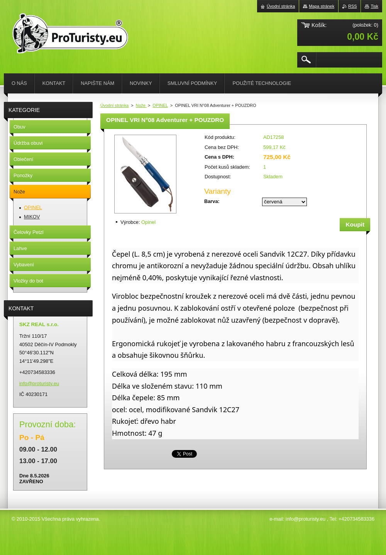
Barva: (212, 201)
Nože (141, 105)
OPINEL (160, 105)
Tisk (374, 6)
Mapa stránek (321, 6)
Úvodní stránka (114, 105)
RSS (352, 6)
